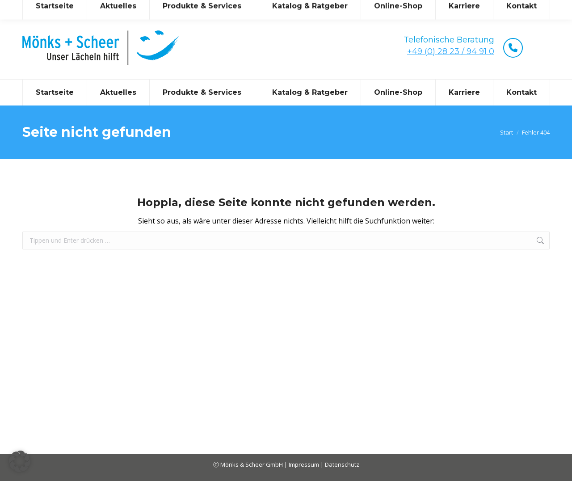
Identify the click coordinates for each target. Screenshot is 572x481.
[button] (19, 461)
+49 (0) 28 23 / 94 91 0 (450, 51)
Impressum (304, 464)
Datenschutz (342, 464)
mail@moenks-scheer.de (101, 8)
